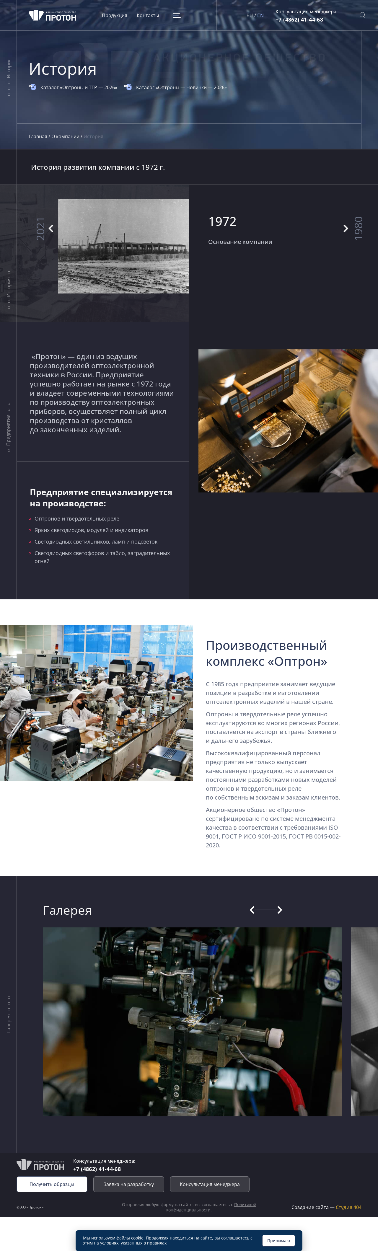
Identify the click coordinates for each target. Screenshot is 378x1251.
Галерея (8, 1023)
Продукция (114, 15)
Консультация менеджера (210, 1184)
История (8, 68)
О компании (66, 136)
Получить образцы (52, 1184)
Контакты (148, 15)
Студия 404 (348, 1207)
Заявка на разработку (129, 1184)
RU (250, 15)
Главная (38, 136)
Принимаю (278, 1240)
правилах (157, 1243)
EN (260, 15)
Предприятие (8, 430)
